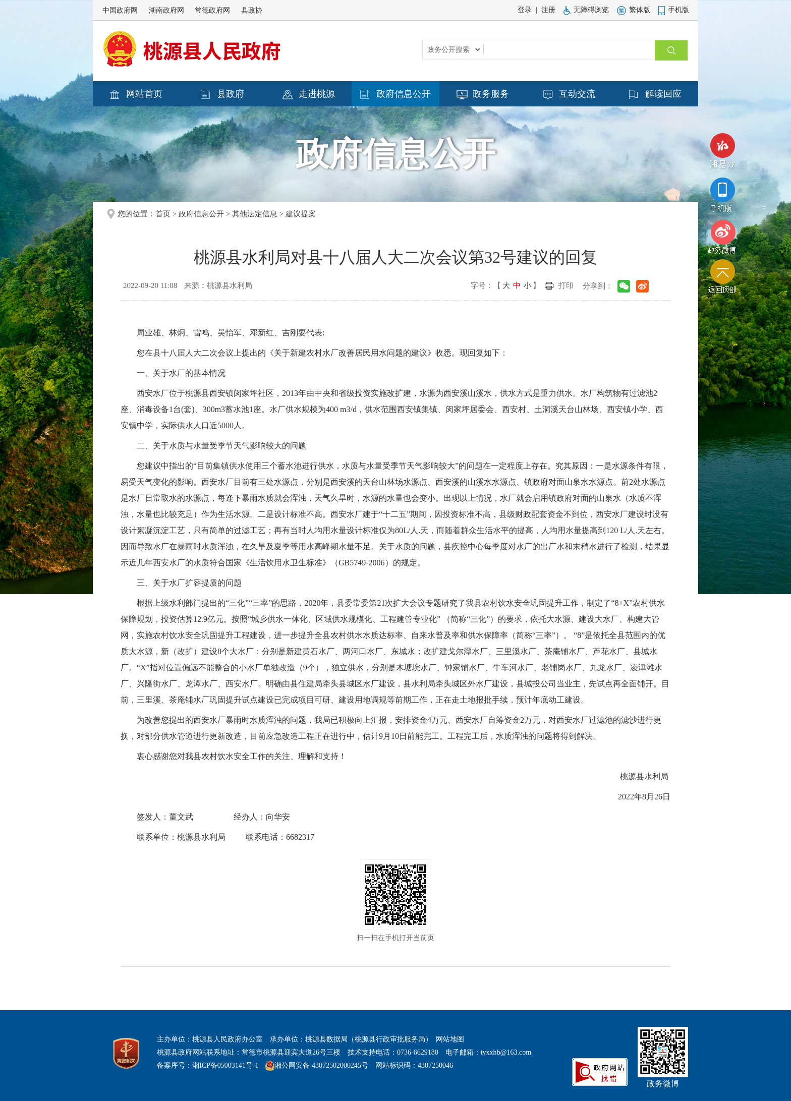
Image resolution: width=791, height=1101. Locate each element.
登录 (525, 10)
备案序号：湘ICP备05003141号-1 (207, 1065)
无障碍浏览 (586, 10)
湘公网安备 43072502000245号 (321, 1065)
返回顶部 (722, 279)
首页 (163, 214)
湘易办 (722, 153)
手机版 (673, 10)
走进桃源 (308, 94)
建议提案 (301, 214)
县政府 (222, 94)
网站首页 (136, 94)
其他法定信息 (254, 214)
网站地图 (450, 1039)
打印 (566, 285)
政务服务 (483, 94)
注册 (548, 10)
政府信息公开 (395, 94)
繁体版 (633, 10)
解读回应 (655, 94)
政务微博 (722, 237)
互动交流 (569, 94)
